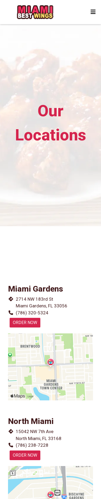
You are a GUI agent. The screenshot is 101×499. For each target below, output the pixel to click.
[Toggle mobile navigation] (93, 12)
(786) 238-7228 (32, 445)
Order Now (25, 322)
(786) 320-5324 (32, 312)
